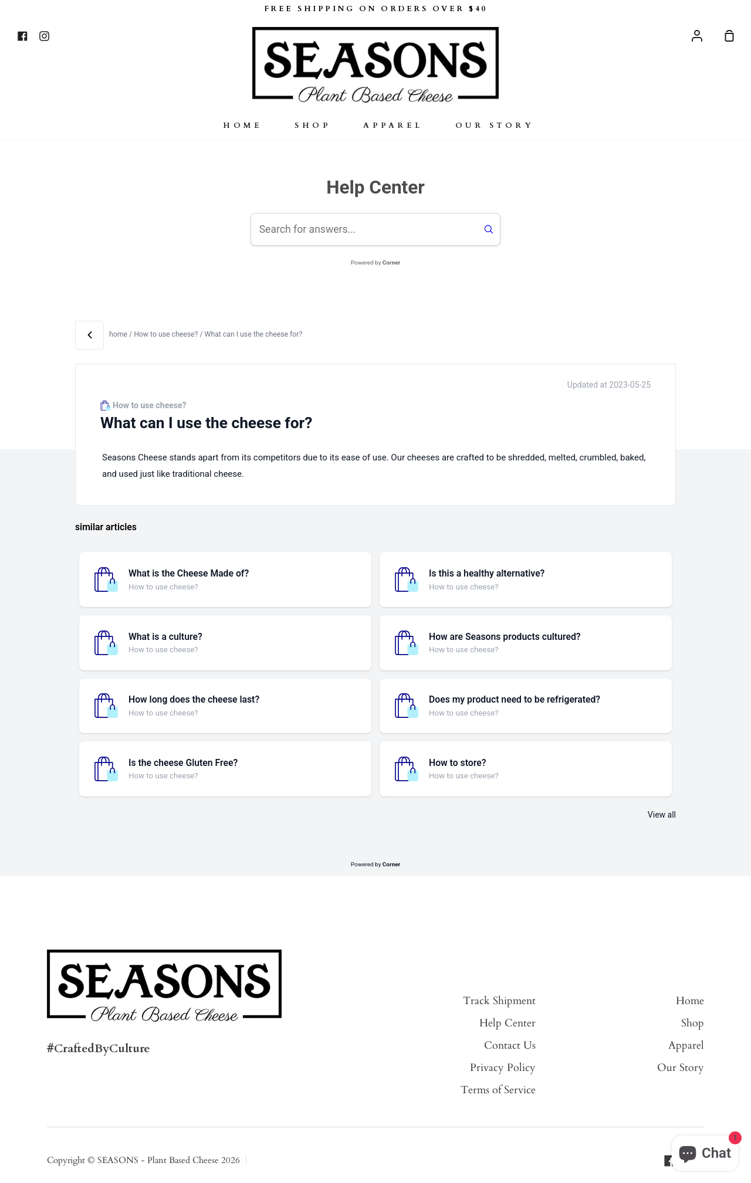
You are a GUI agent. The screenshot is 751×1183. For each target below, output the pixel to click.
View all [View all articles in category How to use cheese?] (662, 814)
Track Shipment (499, 1001)
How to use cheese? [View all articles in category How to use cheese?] (166, 334)
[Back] (89, 335)
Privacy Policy (503, 1067)
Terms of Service (498, 1090)
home (118, 334)
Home (242, 125)
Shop (313, 125)
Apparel (393, 125)
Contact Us (510, 1045)
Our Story (495, 125)
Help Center (507, 1023)
